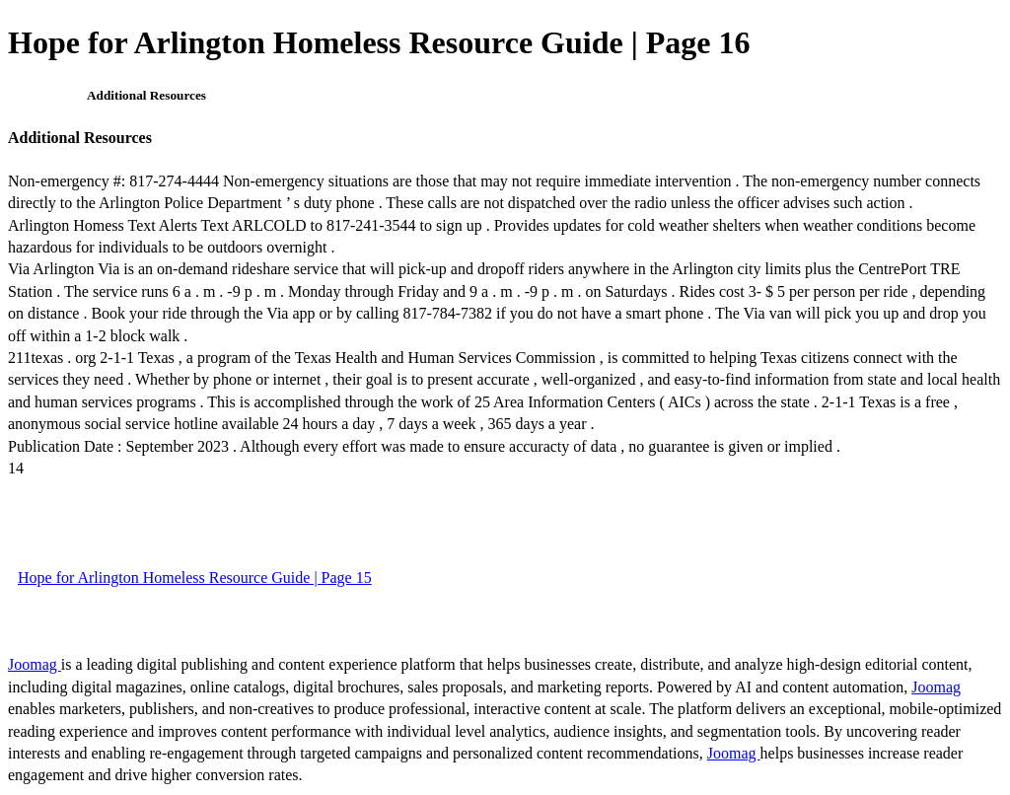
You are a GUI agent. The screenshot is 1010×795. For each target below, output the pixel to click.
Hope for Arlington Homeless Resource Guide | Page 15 (195, 577)
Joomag (34, 664)
